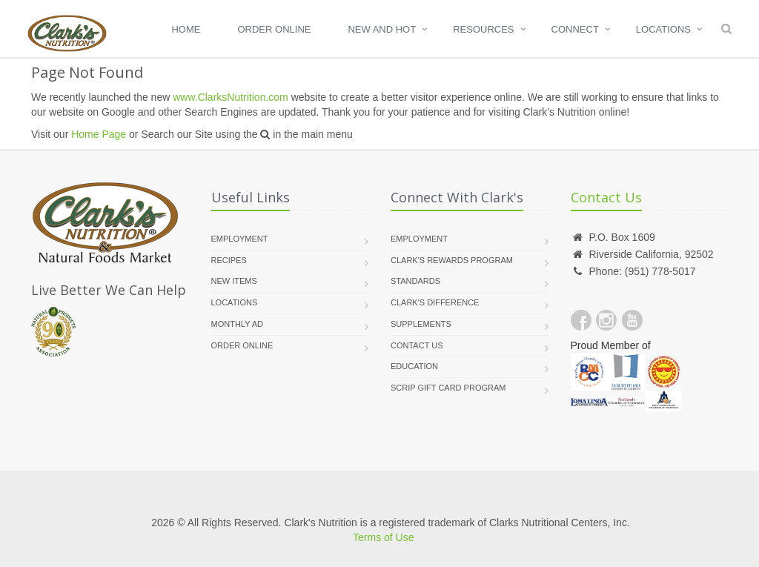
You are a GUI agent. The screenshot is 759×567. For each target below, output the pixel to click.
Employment (239, 238)
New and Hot (382, 29)
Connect (575, 29)
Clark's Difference (435, 302)
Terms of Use (383, 537)
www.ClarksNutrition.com (230, 97)
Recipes (229, 260)
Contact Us (417, 345)
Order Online (274, 29)
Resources (483, 29)
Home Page (98, 134)
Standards (415, 280)
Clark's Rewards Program (452, 260)
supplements (421, 323)
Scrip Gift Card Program (448, 387)
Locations (663, 29)
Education (414, 366)
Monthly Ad (237, 323)
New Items (234, 280)
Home (185, 29)
